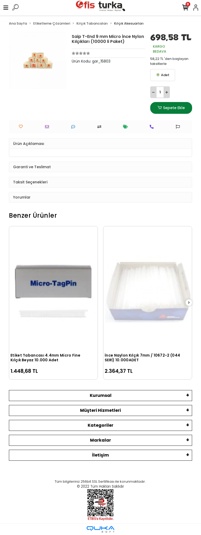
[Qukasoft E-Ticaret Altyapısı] (100, 529)
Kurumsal (100, 395)
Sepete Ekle (171, 108)
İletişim (100, 455)
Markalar (100, 440)
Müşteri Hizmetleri (100, 410)
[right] (189, 303)
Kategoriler (100, 425)
